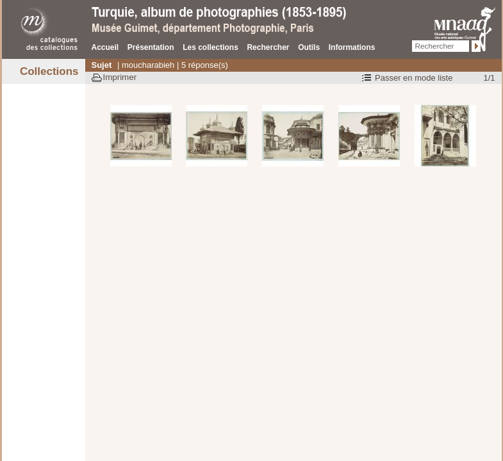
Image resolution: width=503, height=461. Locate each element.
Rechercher (268, 47)
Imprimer (120, 77)
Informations (352, 47)
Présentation (151, 47)
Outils (309, 47)
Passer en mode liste (413, 78)
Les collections (210, 47)
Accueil (105, 47)
